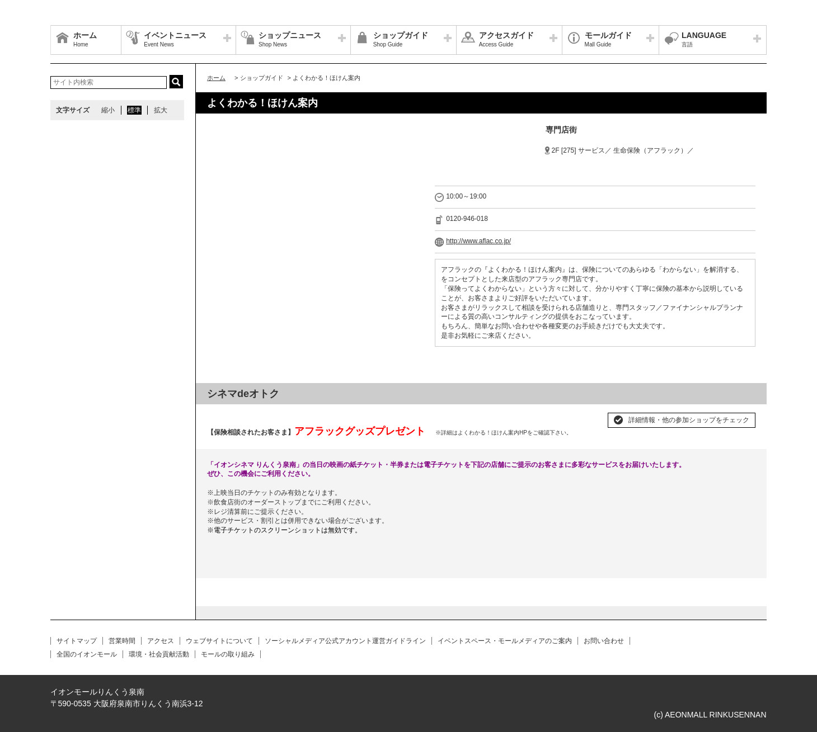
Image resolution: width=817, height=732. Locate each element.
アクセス (160, 641)
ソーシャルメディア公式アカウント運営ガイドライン (345, 641)
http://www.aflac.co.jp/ (478, 241)
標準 (134, 110)
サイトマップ (77, 641)
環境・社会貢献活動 (159, 654)
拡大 (160, 110)
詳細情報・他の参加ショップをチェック (688, 420)
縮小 (108, 110)
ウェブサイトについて (219, 641)
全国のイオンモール (87, 654)
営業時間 (122, 641)
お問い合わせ (604, 641)
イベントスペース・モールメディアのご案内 (505, 641)
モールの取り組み (228, 654)
